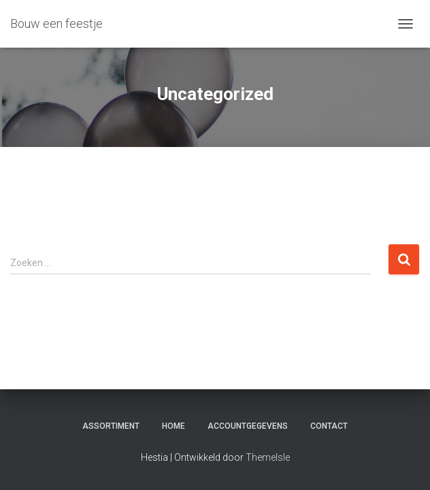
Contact (329, 426)
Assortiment (110, 426)
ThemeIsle (268, 457)
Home (173, 426)
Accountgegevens (248, 426)
